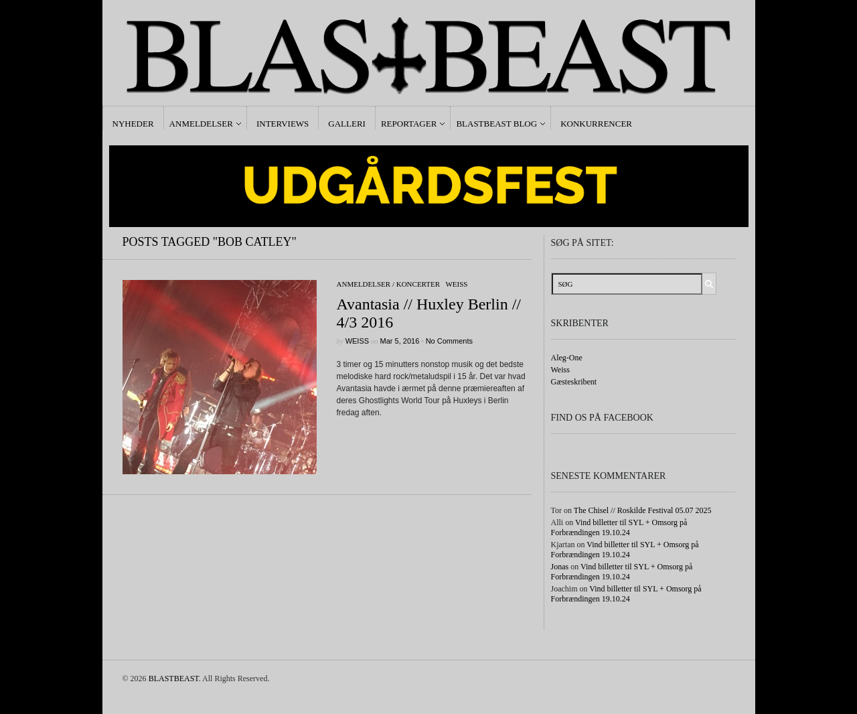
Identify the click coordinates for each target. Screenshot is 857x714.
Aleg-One (566, 357)
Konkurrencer (596, 124)
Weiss (456, 284)
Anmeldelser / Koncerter (389, 284)
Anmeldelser (201, 124)
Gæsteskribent (574, 381)
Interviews (282, 124)
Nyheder (133, 124)
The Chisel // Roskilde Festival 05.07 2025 (643, 510)
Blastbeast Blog (496, 124)
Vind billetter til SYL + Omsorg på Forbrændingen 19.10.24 (619, 527)
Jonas (560, 566)
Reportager (409, 124)
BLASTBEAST (174, 678)
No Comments (449, 341)
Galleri (347, 124)
